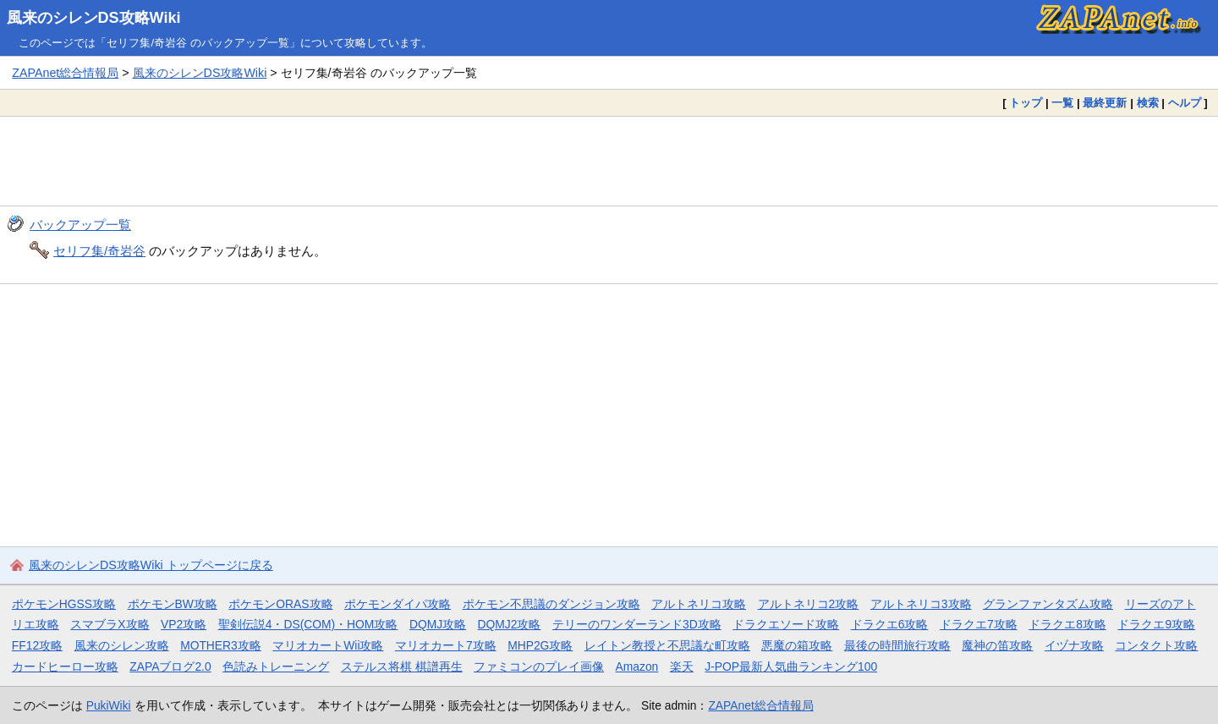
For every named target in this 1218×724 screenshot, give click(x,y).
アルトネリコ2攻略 (808, 604)
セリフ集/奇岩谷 (99, 251)
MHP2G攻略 (540, 645)
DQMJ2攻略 (509, 624)
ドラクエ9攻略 (1156, 624)
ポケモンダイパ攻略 (397, 604)
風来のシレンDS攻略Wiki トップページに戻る (151, 565)
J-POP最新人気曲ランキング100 (791, 666)
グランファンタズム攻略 (1048, 604)
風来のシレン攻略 (121, 645)
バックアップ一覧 (80, 224)
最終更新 (1105, 102)
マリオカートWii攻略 (327, 645)
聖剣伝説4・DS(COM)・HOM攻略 (308, 624)
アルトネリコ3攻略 (921, 604)
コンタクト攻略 (1156, 645)
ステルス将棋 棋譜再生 (402, 666)
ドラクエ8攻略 (1067, 624)
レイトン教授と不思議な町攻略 (667, 645)
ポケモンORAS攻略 (280, 604)
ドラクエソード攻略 (785, 624)
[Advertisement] (609, 161)
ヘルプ (1184, 102)
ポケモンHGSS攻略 (64, 604)
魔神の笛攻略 (997, 645)
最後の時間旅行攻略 (897, 645)
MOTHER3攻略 (220, 645)
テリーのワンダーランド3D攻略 (636, 624)
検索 (1148, 102)
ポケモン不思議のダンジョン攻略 (551, 604)
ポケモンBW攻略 (172, 604)
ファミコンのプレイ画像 (539, 666)
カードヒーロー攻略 (65, 666)
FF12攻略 (37, 645)
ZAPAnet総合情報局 (65, 73)
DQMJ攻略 (437, 624)
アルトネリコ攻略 (698, 604)
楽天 (682, 666)
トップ (1025, 102)
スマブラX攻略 (109, 624)
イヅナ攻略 (1074, 645)
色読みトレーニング (275, 666)
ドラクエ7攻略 (979, 624)
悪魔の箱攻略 (796, 645)
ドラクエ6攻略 (890, 624)
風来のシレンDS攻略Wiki (94, 17)
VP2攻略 (183, 624)
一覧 (1062, 102)
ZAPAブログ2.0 (170, 666)
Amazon (637, 666)
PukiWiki (108, 705)
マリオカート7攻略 (446, 645)
